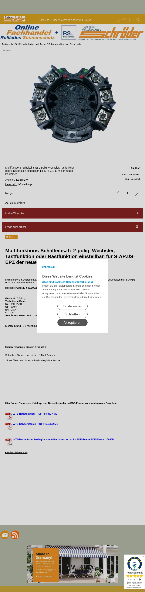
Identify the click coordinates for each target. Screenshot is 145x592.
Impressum (48, 266)
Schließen (72, 314)
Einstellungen (72, 306)
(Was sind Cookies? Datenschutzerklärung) (67, 282)
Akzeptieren (72, 322)
